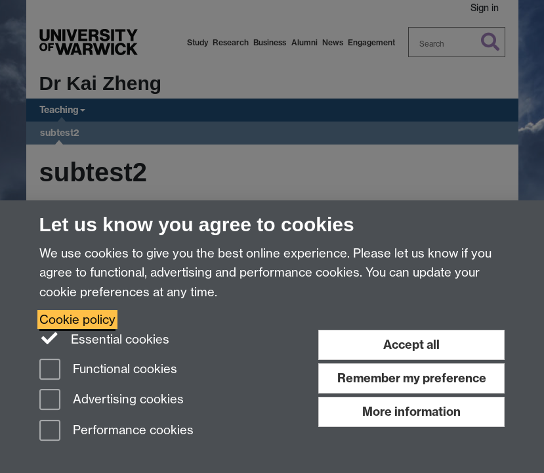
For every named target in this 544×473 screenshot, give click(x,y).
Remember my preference (411, 378)
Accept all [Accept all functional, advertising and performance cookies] (411, 344)
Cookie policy (77, 319)
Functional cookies (108, 370)
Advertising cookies (111, 400)
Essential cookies (104, 338)
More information (411, 411)
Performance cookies (116, 431)
